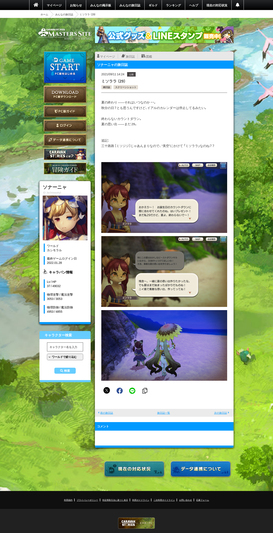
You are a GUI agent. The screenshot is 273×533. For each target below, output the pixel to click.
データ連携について (65, 140)
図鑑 (149, 56)
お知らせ (76, 5)
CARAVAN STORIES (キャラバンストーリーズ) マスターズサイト (65, 33)
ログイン (65, 125)
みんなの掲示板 (100, 5)
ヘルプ (193, 5)
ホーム (44, 14)
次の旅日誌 (220, 413)
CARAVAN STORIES (136, 523)
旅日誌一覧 (163, 413)
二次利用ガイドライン (164, 499)
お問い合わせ (185, 499)
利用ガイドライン (140, 499)
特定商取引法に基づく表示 (115, 499)
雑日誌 (106, 87)
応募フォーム (202, 499)
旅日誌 (130, 56)
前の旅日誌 (106, 413)
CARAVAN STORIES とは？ (65, 154)
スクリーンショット (125, 87)
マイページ (54, 5)
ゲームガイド (65, 168)
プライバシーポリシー (87, 499)
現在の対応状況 (216, 5)
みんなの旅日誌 (129, 5)
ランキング (173, 5)
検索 (67, 370)
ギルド (153, 5)
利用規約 (68, 499)
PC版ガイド (65, 111)
